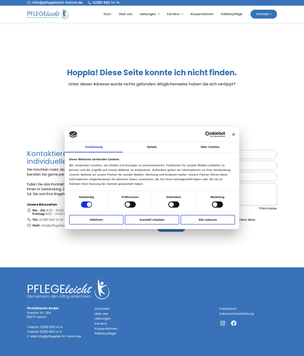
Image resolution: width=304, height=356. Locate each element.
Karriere (175, 14)
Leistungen (150, 14)
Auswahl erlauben (152, 219)
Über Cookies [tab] (210, 147)
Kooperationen (202, 14)
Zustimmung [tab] (94, 147)
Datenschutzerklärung (236, 313)
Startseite (102, 308)
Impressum (228, 308)
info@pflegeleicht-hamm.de (59, 336)
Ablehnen (96, 219)
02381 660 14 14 (51, 327)
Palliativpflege (231, 14)
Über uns (125, 14)
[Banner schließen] (233, 134)
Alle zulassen (208, 219)
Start (107, 14)
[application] (158, 14)
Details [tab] (152, 147)
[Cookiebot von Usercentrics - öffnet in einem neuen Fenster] (208, 134)
